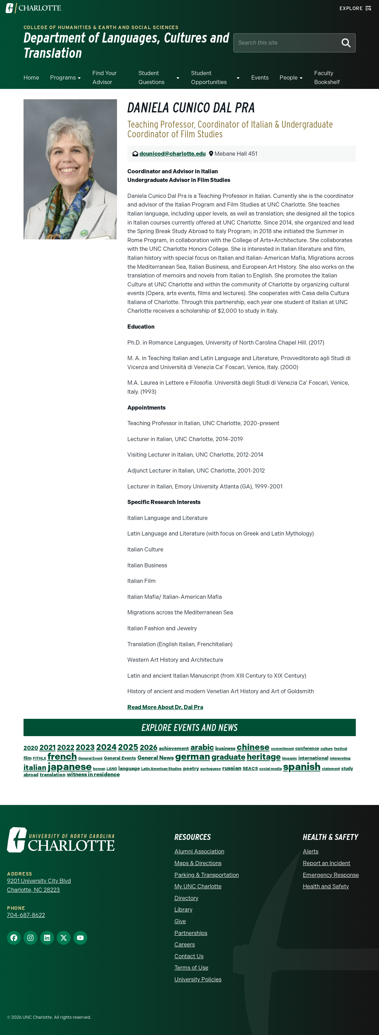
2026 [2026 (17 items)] (148, 747)
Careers (184, 944)
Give (180, 921)
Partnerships (190, 933)
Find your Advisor (104, 77)
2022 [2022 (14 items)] (65, 747)
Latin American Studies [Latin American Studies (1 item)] (161, 769)
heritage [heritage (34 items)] (264, 757)
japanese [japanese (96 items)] (70, 766)
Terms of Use (191, 967)
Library (183, 909)
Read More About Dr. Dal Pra (165, 707)
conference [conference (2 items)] (307, 748)
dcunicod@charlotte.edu (172, 153)
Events (260, 77)
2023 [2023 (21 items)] (85, 747)
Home (31, 77)
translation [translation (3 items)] (52, 774)
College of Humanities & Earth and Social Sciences (101, 27)
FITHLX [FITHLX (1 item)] (39, 758)
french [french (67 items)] (62, 756)
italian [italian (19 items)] (35, 767)
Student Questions (151, 77)
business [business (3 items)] (225, 748)
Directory (186, 898)
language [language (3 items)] (129, 768)
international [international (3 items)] (313, 758)
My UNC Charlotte (198, 886)
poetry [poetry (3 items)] (191, 768)
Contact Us (189, 956)
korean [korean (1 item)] (99, 769)
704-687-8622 (26, 915)
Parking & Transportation (206, 875)
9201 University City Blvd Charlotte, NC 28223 (39, 885)
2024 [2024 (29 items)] (106, 747)
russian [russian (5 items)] (231, 768)
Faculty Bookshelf (327, 77)
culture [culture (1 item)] (327, 749)
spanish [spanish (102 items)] (302, 766)
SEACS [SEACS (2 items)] (250, 768)
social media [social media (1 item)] (270, 769)
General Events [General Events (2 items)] (120, 758)
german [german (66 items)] (192, 756)
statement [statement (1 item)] (331, 769)
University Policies (198, 979)
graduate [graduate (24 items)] (228, 757)
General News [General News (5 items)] (155, 757)
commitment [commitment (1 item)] (282, 749)
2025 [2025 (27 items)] (128, 747)
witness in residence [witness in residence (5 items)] (93, 774)
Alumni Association (199, 851)
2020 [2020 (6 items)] (31, 747)
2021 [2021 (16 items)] (47, 747)
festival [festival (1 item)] (340, 749)
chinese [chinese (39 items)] (253, 747)
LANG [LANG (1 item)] (112, 769)
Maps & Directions (198, 863)
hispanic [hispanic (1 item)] (289, 758)
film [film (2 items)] (27, 758)
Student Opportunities (209, 77)
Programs (63, 77)
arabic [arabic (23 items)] (202, 747)
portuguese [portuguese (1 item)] (210, 769)
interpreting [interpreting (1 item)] (340, 758)
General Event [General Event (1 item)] (90, 758)
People (289, 77)
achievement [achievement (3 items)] (174, 748)
